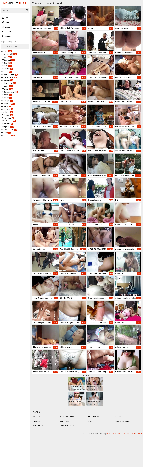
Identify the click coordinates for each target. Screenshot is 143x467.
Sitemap (108, 434)
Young (7, 86)
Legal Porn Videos (122, 421)
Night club (7, 118)
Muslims (7, 80)
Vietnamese (8, 83)
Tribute (6, 95)
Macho (6, 106)
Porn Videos (37, 417)
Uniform (7, 115)
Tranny (7, 89)
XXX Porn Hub (38, 426)
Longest (6, 36)
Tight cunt (8, 60)
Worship (7, 69)
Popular (6, 31)
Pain (6, 132)
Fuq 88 (118, 417)
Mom (6, 63)
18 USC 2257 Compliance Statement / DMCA (127, 434)
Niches (6, 22)
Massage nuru (9, 92)
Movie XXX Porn (66, 421)
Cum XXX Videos (67, 417)
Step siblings (9, 77)
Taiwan (6, 98)
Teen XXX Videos (67, 426)
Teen (6, 57)
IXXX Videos (93, 421)
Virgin (6, 66)
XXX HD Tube (93, 417)
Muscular (7, 124)
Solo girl (7, 112)
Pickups (7, 101)
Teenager (8, 135)
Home (5, 17)
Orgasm (7, 127)
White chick (8, 121)
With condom (9, 130)
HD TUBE (14, 3)
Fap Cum (36, 421)
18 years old (9, 54)
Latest (6, 26)
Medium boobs (9, 74)
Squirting (8, 103)
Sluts (6, 51)
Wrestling (7, 109)
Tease (6, 72)
